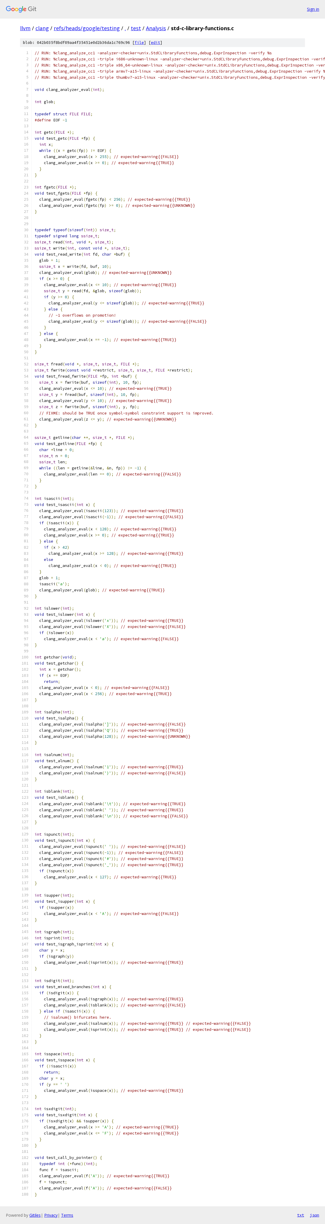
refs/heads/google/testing (87, 28)
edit (155, 42)
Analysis (156, 28)
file (139, 42)
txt (300, 1215)
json (314, 1215)
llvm (25, 28)
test (136, 28)
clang (42, 28)
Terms (67, 1215)
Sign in (313, 9)
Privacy (51, 1215)
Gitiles (35, 1215)
